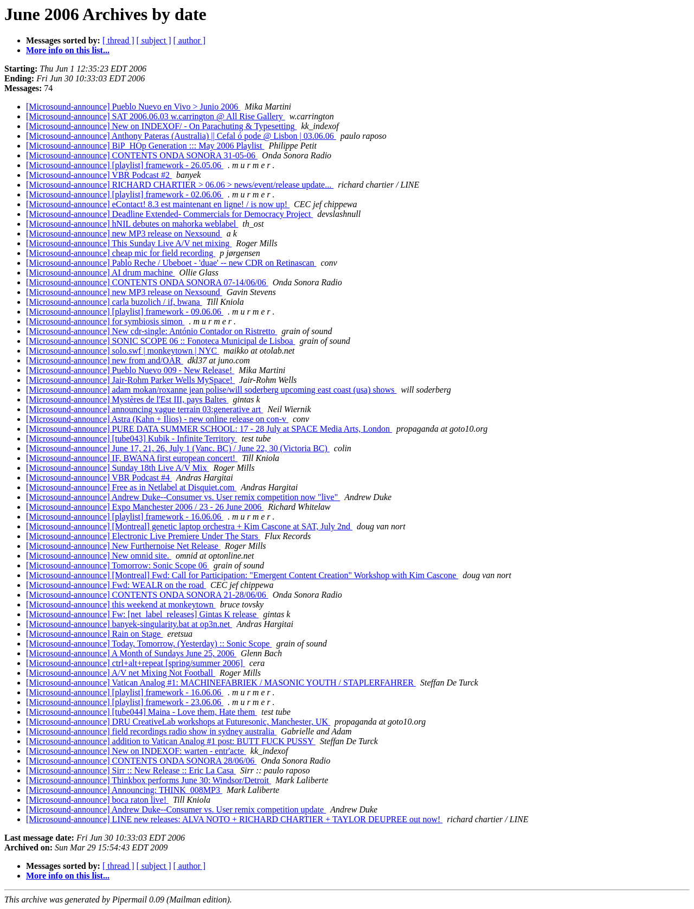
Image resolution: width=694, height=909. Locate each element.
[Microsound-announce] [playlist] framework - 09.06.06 (124, 311)
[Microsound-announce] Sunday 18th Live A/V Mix (117, 467)
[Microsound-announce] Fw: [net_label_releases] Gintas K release (142, 614)
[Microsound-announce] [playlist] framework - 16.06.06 (124, 516)
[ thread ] (118, 40)
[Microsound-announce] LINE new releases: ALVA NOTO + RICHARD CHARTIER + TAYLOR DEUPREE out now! (234, 819)
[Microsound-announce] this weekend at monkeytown (121, 604)
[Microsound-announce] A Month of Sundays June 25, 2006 (131, 653)
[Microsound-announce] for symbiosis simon (105, 321)
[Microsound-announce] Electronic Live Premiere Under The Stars (143, 536)
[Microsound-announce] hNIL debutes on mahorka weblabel (132, 223)
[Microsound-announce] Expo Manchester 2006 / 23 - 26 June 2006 (145, 506)
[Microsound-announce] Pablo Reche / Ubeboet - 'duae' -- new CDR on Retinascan (171, 262)
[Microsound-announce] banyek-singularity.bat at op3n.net (129, 624)
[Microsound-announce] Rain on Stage (94, 633)
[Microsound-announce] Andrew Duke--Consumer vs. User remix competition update (176, 809)
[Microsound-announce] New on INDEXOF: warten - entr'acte (136, 751)
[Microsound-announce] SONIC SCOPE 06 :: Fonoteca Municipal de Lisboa (160, 340)
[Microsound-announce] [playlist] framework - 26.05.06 (124, 165)
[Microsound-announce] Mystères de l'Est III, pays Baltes (127, 399)
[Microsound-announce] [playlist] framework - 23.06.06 (124, 702)
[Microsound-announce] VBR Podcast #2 (99, 175)
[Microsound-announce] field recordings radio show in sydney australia (151, 731)
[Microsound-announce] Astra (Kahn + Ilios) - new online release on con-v (157, 419)
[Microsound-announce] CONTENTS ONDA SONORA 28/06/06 (141, 760)
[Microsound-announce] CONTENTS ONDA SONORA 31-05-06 (142, 155)
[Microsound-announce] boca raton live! (97, 799)
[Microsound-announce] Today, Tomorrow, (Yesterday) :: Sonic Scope (149, 643)
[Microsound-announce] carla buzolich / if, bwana (114, 301)
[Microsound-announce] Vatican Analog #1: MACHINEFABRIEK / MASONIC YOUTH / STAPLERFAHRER (221, 682)
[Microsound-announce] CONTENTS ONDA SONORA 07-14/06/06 (147, 282)
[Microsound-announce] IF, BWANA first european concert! (131, 458)
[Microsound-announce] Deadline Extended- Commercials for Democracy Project (169, 214)
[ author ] (190, 40)
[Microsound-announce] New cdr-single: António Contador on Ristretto (151, 331)
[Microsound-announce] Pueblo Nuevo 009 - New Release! (130, 370)
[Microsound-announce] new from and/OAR (104, 360)
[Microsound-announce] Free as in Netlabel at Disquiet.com (131, 487)
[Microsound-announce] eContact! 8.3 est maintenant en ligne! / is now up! (158, 204)
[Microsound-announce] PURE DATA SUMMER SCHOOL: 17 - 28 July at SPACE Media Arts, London (209, 428)
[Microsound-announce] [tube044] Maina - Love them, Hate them (141, 711)
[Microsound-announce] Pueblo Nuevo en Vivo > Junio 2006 (133, 106)
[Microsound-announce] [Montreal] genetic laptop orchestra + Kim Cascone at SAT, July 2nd (189, 526)
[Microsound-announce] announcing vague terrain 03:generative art (144, 409)
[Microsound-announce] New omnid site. (98, 555)
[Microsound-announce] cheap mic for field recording (120, 253)
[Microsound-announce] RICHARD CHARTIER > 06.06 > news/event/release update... (179, 184)
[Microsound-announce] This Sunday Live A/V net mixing (129, 243)
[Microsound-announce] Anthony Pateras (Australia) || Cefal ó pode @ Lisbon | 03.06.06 (181, 135)
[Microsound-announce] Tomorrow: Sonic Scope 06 (117, 565)
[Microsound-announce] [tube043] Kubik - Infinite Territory (131, 438)
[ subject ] (154, 40)
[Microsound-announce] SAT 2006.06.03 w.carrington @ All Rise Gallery (155, 116)
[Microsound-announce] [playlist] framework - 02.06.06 (124, 194)
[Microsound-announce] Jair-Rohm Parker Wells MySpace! (130, 380)
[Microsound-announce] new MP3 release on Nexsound (124, 233)
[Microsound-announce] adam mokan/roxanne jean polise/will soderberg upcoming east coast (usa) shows (211, 389)
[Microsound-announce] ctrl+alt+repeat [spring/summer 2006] (135, 663)
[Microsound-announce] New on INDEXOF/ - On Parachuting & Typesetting (161, 126)
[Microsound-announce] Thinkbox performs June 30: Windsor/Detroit (148, 780)
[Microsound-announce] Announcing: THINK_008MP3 (124, 790)
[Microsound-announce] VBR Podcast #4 (99, 477)
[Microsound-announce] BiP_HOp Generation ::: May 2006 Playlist (145, 145)
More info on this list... (68, 50)
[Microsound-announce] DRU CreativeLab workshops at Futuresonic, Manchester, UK (178, 721)
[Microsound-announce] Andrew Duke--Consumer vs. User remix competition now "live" (183, 497)
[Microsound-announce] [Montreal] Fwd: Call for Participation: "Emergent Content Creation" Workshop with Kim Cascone (242, 575)
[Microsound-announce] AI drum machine (100, 272)
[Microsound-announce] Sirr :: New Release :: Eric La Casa (131, 770)
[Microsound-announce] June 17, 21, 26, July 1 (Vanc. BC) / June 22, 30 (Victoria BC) (178, 448)
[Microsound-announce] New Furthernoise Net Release (123, 545)
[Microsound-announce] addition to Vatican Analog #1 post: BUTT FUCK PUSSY (171, 741)
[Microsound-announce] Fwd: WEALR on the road (116, 585)
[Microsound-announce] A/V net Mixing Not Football (120, 672)
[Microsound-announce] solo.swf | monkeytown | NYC (122, 350)
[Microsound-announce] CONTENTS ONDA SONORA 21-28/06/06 (147, 594)
